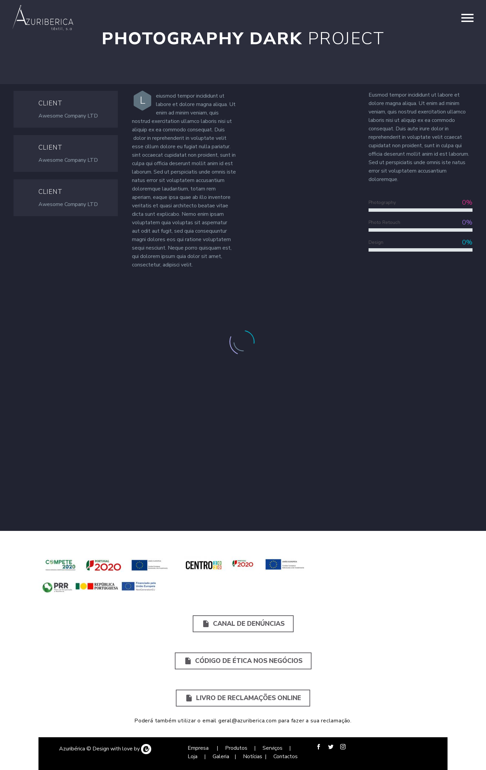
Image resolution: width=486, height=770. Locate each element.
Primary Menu (467, 18)
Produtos (235, 748)
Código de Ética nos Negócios (243, 661)
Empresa (199, 748)
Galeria (221, 756)
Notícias (252, 756)
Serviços (273, 748)
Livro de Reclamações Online (243, 698)
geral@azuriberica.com (247, 720)
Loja (193, 756)
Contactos (285, 756)
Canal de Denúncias (243, 624)
